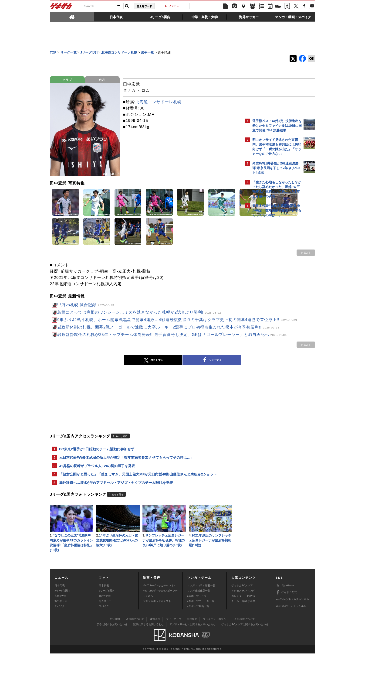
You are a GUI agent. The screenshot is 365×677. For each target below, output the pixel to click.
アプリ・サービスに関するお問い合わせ (192, 647)
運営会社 (155, 642)
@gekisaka (285, 609)
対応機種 (115, 642)
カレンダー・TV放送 (243, 619)
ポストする (112, 379)
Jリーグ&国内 (62, 614)
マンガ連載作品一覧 (198, 614)
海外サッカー (62, 624)
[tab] (72, 16)
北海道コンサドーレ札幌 (158, 102)
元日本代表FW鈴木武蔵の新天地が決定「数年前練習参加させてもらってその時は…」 (126, 477)
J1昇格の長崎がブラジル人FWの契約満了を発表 (97, 486)
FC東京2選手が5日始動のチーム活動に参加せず (96, 469)
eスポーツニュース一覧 (200, 624)
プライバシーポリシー (216, 642)
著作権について (135, 642)
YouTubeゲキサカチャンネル (159, 608)
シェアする (171, 379)
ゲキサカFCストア (242, 608)
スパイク (59, 629)
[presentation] (72, 16)
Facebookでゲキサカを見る (272, 300)
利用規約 (192, 642)
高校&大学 (60, 619)
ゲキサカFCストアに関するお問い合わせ (244, 647)
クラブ (67, 80)
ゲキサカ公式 (286, 616)
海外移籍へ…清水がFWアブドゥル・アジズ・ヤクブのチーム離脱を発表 (116, 504)
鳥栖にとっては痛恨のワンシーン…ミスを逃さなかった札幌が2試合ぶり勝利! (139, 313)
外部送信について (244, 642)
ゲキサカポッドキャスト (157, 624)
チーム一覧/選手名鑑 (243, 624)
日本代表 (59, 608)
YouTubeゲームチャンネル (291, 629)
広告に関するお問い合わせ (112, 647)
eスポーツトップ (196, 619)
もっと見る (121, 455)
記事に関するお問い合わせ (148, 647)
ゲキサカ (61, 7)
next (224, 253)
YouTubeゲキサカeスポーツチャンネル (160, 617)
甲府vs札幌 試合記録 (85, 305)
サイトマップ (173, 642)
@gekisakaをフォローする (271, 290)
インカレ (174, 6)
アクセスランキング (242, 614)
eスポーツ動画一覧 (198, 629)
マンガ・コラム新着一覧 (201, 608)
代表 (102, 80)
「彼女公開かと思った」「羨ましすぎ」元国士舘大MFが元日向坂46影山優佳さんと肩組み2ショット (138, 495)
